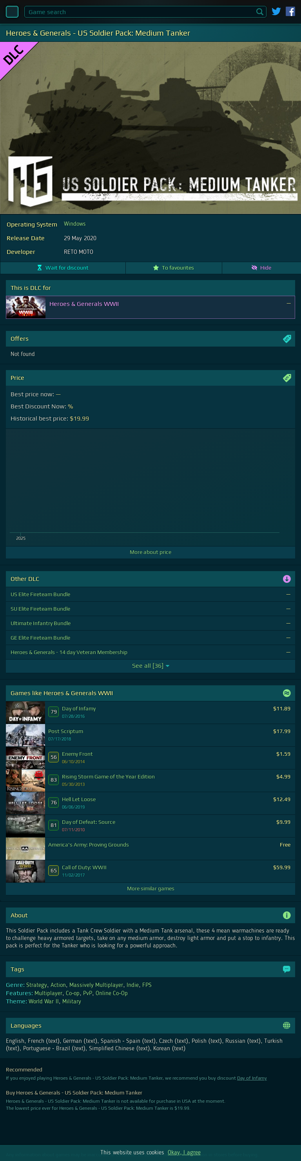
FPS (147, 985)
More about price (150, 552)
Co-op (73, 993)
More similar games (150, 888)
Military (71, 1002)
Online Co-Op (112, 993)
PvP (87, 993)
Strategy (36, 985)
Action (58, 985)
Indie (133, 985)
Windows (75, 224)
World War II (44, 1002)
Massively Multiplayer (96, 985)
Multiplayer (48, 993)
